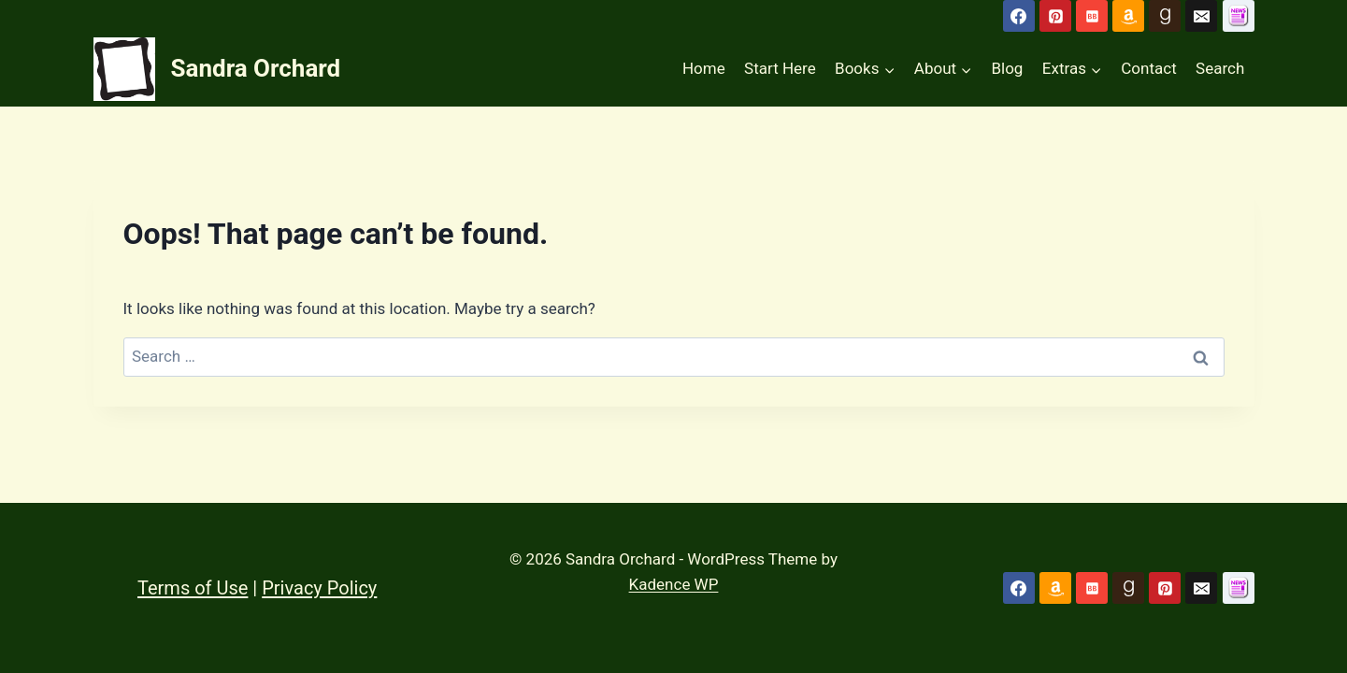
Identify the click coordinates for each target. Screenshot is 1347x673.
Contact (1148, 68)
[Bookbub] (1092, 16)
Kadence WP (674, 584)
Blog (1007, 68)
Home (703, 68)
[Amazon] (1128, 16)
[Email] (1201, 16)
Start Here (780, 68)
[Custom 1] (1238, 588)
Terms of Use (192, 588)
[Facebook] (1019, 16)
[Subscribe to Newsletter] (1238, 16)
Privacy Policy (319, 588)
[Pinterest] (1055, 16)
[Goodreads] (1165, 16)
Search (1220, 68)
